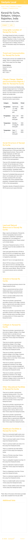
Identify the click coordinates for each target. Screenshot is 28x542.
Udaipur (19, 6)
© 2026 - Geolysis (8, 539)
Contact (22, 538)
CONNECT (5, 25)
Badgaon (5, 8)
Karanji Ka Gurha (13, 8)
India (7, 6)
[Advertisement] (14, 204)
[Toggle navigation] (25, 2)
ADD (11, 25)
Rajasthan (13, 6)
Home (2, 6)
